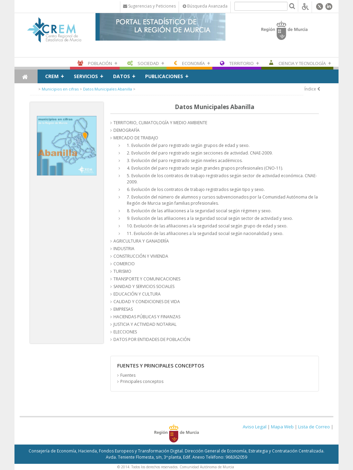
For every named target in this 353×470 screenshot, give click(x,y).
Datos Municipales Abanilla (107, 89)
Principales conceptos (141, 381)
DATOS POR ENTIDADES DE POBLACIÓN (151, 339)
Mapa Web (282, 427)
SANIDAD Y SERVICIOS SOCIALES (143, 286)
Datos (121, 76)
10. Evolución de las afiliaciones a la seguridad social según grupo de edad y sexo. (207, 226)
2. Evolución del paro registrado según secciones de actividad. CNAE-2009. (200, 153)
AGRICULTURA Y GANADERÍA (141, 241)
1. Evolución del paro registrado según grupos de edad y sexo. (188, 145)
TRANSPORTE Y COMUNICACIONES (146, 279)
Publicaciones (164, 76)
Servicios (86, 76)
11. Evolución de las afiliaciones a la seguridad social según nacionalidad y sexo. (205, 233)
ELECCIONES (125, 332)
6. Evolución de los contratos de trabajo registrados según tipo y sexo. (196, 189)
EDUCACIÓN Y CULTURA (137, 294)
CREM (52, 76)
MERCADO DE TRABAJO (135, 138)
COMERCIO (124, 264)
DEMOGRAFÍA (126, 130)
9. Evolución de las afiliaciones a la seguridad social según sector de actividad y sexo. (210, 218)
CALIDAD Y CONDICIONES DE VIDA (146, 302)
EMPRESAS (123, 309)
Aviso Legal (254, 427)
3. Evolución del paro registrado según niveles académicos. (185, 160)
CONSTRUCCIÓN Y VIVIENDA (140, 256)
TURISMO (122, 271)
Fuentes (127, 375)
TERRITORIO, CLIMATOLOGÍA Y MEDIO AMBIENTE (160, 123)
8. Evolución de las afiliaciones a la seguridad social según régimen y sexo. (199, 211)
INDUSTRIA (123, 249)
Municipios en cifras (60, 89)
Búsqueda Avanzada (205, 6)
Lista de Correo (314, 427)
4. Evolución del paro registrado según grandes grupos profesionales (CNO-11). (205, 168)
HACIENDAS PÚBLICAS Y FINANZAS (146, 317)
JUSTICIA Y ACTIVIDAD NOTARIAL (144, 324)
